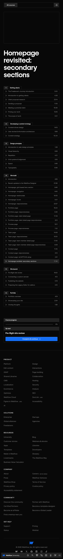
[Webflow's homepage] (32, 543)
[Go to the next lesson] (56, 5)
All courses (11, 5)
